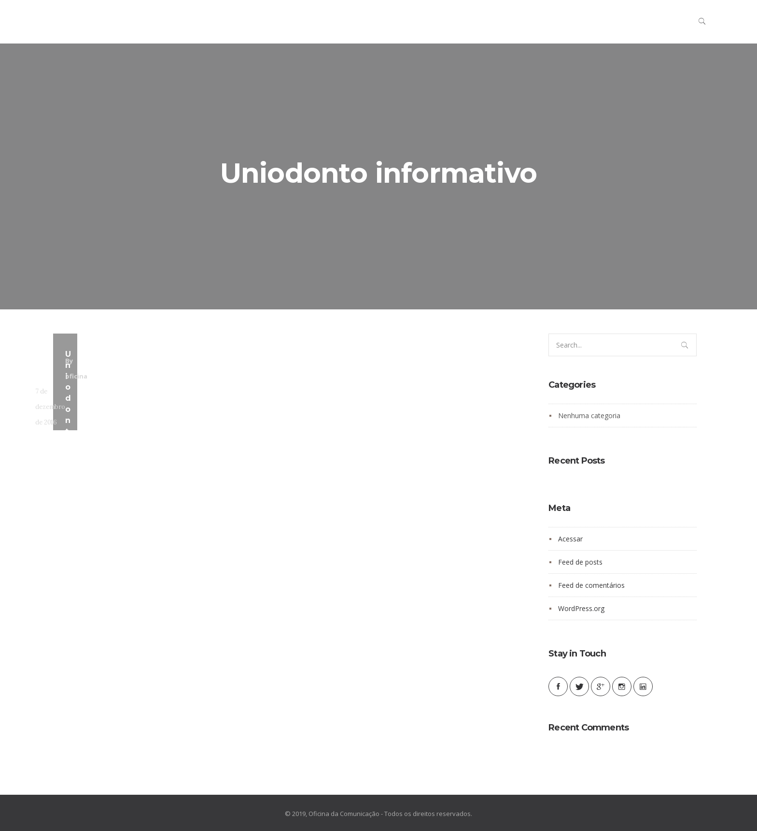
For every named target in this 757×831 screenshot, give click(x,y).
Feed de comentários (591, 585)
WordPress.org (581, 608)
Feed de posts (580, 562)
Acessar (570, 538)
